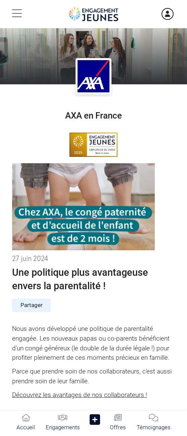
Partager (31, 305)
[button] (94, 421)
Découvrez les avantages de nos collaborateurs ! (79, 395)
